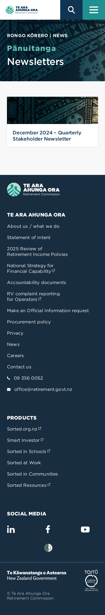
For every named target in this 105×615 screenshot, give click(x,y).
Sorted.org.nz (24, 429)
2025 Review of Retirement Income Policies (37, 251)
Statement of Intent (28, 237)
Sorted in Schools (28, 451)
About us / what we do (33, 226)
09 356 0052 (28, 378)
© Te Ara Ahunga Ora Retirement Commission (30, 596)
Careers (15, 355)
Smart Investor (25, 440)
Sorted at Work (24, 462)
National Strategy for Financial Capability (31, 268)
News (13, 344)
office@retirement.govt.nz (43, 389)
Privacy (15, 333)
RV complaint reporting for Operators (33, 296)
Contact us (19, 367)
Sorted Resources (28, 485)
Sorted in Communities (32, 474)
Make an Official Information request (48, 310)
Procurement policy (29, 322)
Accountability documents (36, 282)
